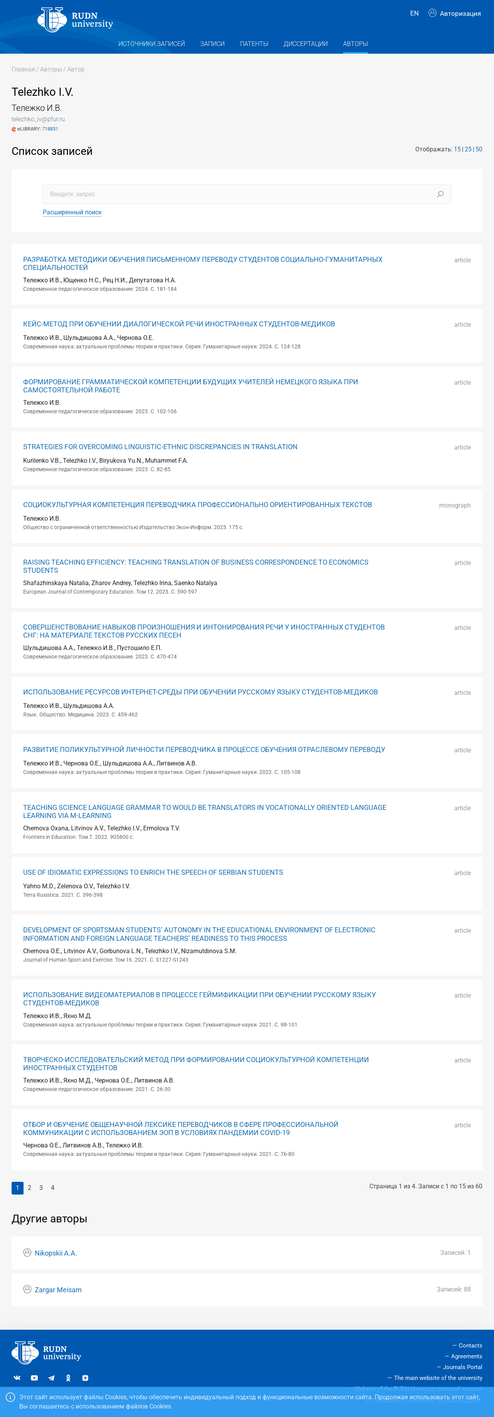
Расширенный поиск (72, 220)
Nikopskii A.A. (56, 1261)
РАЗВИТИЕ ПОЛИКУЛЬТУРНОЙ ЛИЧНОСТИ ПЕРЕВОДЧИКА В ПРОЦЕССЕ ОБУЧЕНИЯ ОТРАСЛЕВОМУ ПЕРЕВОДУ (204, 758)
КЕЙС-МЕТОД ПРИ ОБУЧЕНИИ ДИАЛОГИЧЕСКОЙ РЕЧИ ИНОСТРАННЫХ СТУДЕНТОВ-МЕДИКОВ (179, 332)
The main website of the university (438, 1378)
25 (468, 157)
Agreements (466, 1356)
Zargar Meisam (58, 1298)
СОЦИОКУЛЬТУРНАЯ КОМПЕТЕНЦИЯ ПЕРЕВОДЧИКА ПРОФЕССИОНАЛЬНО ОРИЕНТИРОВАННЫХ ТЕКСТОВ (197, 513)
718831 (50, 137)
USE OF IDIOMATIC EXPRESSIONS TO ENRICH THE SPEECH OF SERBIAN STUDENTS (153, 880)
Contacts (470, 1345)
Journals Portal (462, 1367)
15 (457, 157)
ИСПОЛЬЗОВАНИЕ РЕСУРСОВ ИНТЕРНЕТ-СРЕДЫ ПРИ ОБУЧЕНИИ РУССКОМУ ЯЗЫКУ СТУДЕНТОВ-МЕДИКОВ (200, 700)
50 (478, 157)
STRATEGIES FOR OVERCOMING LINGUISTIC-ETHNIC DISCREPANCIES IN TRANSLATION (160, 455)
